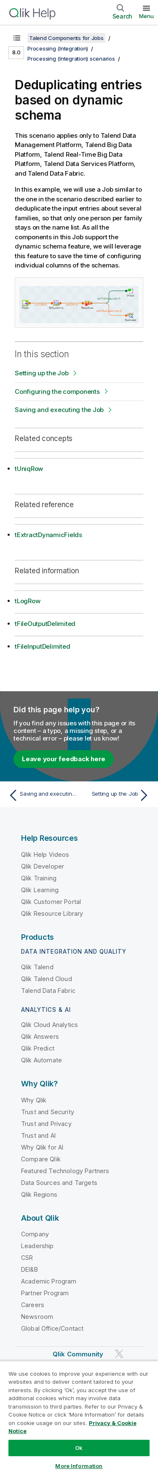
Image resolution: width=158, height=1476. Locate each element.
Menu (146, 16)
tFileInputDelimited (42, 646)
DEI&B (29, 1269)
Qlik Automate (41, 1060)
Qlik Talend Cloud (46, 978)
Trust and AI (38, 1135)
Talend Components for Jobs (66, 38)
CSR (27, 1257)
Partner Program (45, 1293)
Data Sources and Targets (59, 1182)
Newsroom (37, 1316)
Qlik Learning (40, 889)
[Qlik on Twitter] (119, 1354)
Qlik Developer (42, 866)
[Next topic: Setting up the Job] (116, 795)
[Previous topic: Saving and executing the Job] (42, 795)
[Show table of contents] (17, 38)
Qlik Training (38, 878)
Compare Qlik (41, 1159)
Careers (32, 1304)
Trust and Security (47, 1111)
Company (35, 1234)
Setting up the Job (42, 373)
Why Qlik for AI (42, 1147)
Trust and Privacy (46, 1123)
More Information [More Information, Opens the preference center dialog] (78, 1466)
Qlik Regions (39, 1194)
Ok (79, 1447)
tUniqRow (29, 469)
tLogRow (27, 601)
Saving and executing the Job (59, 410)
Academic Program (49, 1281)
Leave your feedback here (63, 759)
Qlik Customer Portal (51, 901)
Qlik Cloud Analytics (49, 1024)
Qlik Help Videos (45, 854)
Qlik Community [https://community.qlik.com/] (78, 1354)
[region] (79, 1418)
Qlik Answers (40, 1036)
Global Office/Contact (52, 1328)
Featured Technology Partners (65, 1170)
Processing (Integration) (57, 48)
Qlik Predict (37, 1048)
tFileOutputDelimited (45, 624)
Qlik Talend (37, 967)
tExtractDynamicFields (48, 535)
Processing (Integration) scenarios (71, 58)
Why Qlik (33, 1100)
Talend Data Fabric (48, 990)
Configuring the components (57, 392)
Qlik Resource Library (52, 913)
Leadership (37, 1245)
